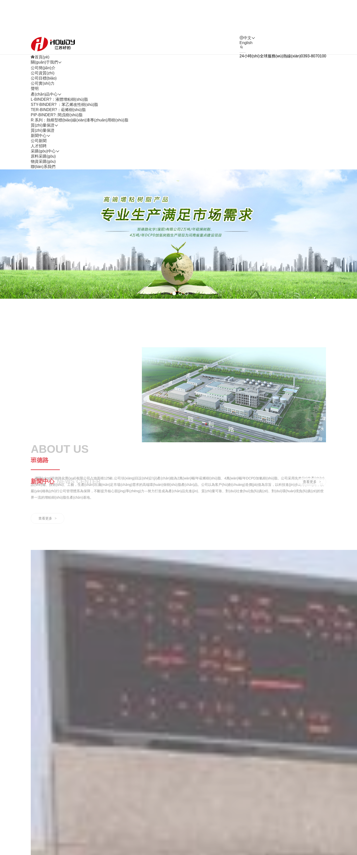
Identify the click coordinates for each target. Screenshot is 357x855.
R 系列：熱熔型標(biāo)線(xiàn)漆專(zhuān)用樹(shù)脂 (79, 120)
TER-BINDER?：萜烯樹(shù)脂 (58, 110)
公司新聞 (39, 141)
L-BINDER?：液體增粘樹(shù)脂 (59, 99)
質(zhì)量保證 (42, 130)
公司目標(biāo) (44, 78)
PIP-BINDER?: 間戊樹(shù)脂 (56, 115)
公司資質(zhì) (42, 73)
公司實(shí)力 (42, 83)
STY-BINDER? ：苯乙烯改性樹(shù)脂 (64, 104)
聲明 (35, 88)
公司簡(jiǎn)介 (43, 68)
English (246, 43)
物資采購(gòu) (43, 161)
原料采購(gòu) (43, 156)
